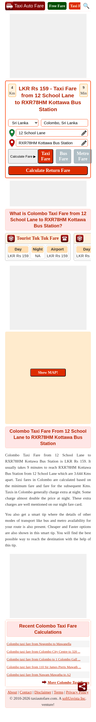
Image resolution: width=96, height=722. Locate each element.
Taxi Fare (78, 6)
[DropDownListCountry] (23, 123)
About (12, 692)
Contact (26, 692)
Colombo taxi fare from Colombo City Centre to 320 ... (43, 651)
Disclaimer (42, 692)
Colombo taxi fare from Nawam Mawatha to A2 (39, 675)
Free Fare (57, 6)
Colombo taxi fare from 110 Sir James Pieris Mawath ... (44, 667)
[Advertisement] (48, 46)
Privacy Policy (77, 692)
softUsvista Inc (73, 698)
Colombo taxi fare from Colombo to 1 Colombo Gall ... (43, 659)
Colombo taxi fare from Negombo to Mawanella (39, 644)
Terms (58, 692)
